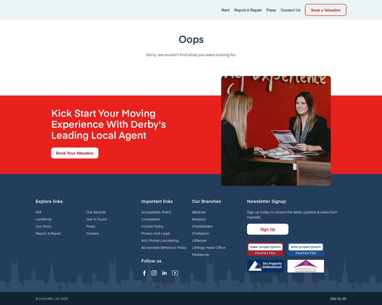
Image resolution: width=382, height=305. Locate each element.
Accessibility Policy (156, 212)
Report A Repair (48, 233)
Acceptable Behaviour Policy (164, 247)
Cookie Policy (152, 226)
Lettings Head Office (208, 247)
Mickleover (200, 254)
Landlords (44, 219)
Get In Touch (96, 219)
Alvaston (199, 219)
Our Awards (95, 212)
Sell (38, 212)
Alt (344, 298)
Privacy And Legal (155, 233)
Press (90, 226)
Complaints (150, 219)
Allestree (199, 212)
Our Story (43, 226)
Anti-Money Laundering (160, 240)
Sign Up (267, 229)
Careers (92, 233)
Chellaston (200, 233)
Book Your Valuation (75, 153)
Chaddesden (202, 226)
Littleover (199, 240)
